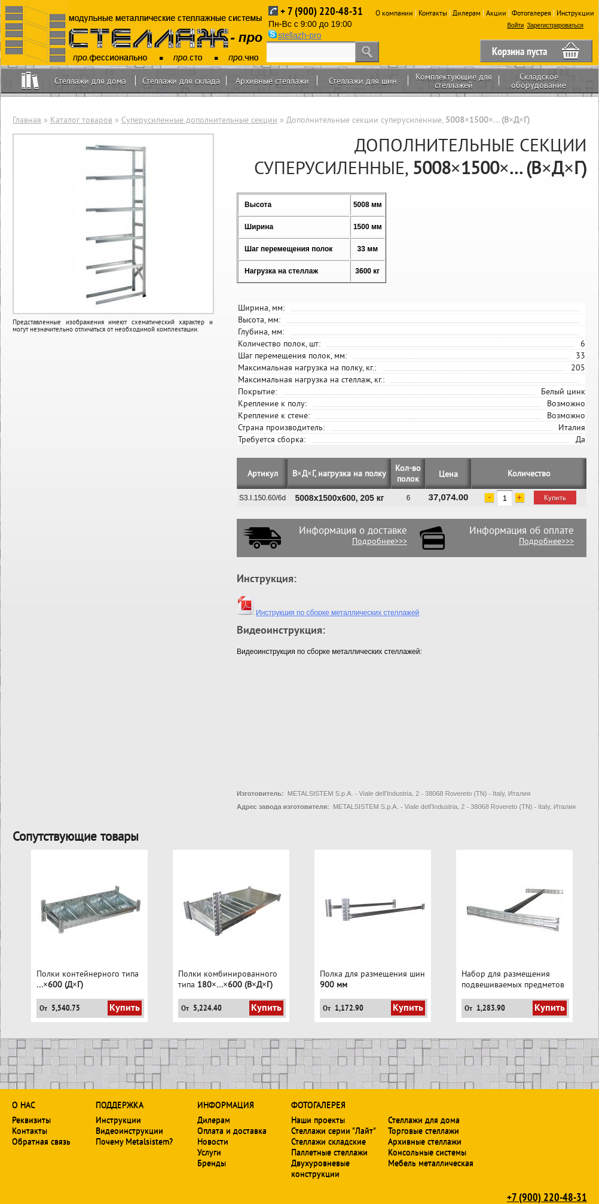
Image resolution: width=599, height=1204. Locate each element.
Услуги (209, 1152)
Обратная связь (41, 1141)
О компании (394, 12)
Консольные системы (427, 1152)
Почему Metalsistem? (134, 1141)
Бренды (211, 1162)
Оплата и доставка (232, 1130)
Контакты (432, 12)
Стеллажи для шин (363, 80)
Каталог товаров (81, 119)
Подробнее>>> (379, 541)
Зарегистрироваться (555, 25)
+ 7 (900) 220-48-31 (321, 11)
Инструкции (575, 12)
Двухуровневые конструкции (320, 1168)
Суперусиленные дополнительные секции (199, 119)
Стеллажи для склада (181, 80)
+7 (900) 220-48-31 (547, 1197)
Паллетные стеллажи (329, 1152)
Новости (212, 1141)
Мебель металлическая (430, 1162)
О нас (23, 1104)
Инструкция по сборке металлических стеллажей (328, 613)
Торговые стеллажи (423, 1130)
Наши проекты (318, 1119)
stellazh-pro (299, 35)
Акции (496, 12)
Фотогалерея (531, 12)
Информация (225, 1104)
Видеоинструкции (129, 1130)
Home (30, 80)
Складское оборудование (538, 80)
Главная (27, 119)
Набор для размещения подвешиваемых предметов (513, 979)
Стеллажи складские (328, 1141)
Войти (515, 25)
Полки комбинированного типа (227, 979)
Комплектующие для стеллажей (453, 80)
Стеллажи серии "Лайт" (333, 1130)
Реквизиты (31, 1119)
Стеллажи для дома (90, 80)
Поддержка (119, 1104)
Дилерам (467, 12)
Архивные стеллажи (272, 80)
